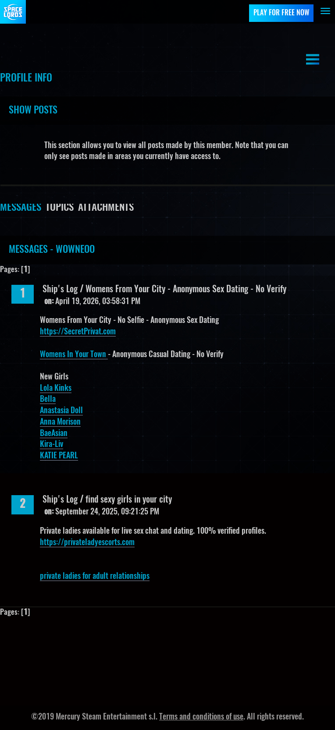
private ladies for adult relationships (95, 577)
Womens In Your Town (74, 355)
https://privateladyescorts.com (87, 543)
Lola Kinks (55, 389)
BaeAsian (54, 434)
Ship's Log (60, 289)
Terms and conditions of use (201, 717)
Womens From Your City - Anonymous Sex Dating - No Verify (186, 289)
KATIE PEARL (59, 456)
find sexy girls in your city (129, 500)
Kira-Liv (51, 445)
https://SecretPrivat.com (78, 332)
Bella (48, 400)
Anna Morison (60, 422)
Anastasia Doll (61, 411)
